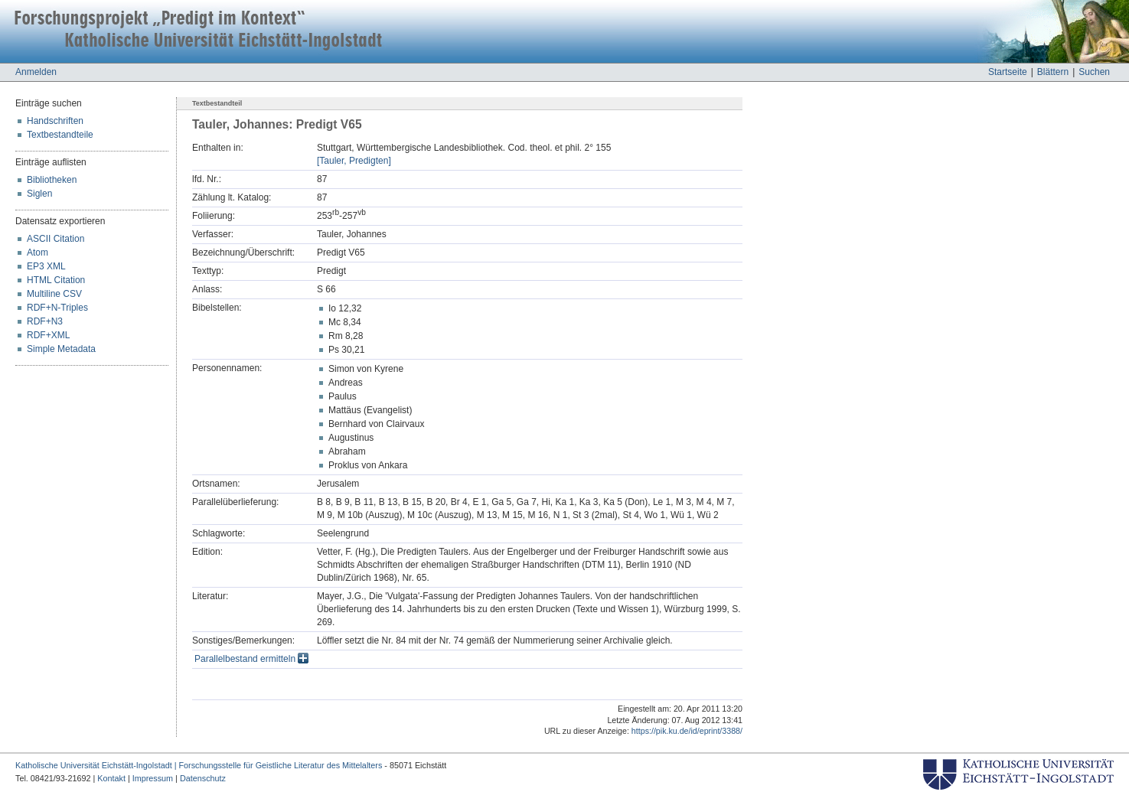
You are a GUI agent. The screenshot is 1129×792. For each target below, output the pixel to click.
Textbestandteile (60, 134)
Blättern (1053, 72)
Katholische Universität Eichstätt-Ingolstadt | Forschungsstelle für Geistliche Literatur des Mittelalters (198, 765)
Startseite (1007, 72)
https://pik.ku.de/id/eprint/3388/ (686, 730)
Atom (37, 252)
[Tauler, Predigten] (354, 160)
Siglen (39, 193)
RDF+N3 (45, 321)
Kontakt (111, 778)
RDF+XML (48, 335)
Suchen (1094, 72)
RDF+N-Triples (57, 307)
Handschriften (55, 121)
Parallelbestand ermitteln (251, 658)
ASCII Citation (55, 238)
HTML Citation (56, 280)
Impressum (152, 778)
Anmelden (36, 72)
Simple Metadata (61, 349)
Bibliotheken (52, 179)
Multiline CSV (54, 293)
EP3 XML (46, 266)
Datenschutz (203, 778)
